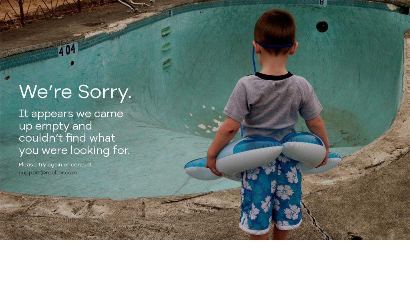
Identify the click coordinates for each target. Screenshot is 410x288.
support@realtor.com (48, 172)
